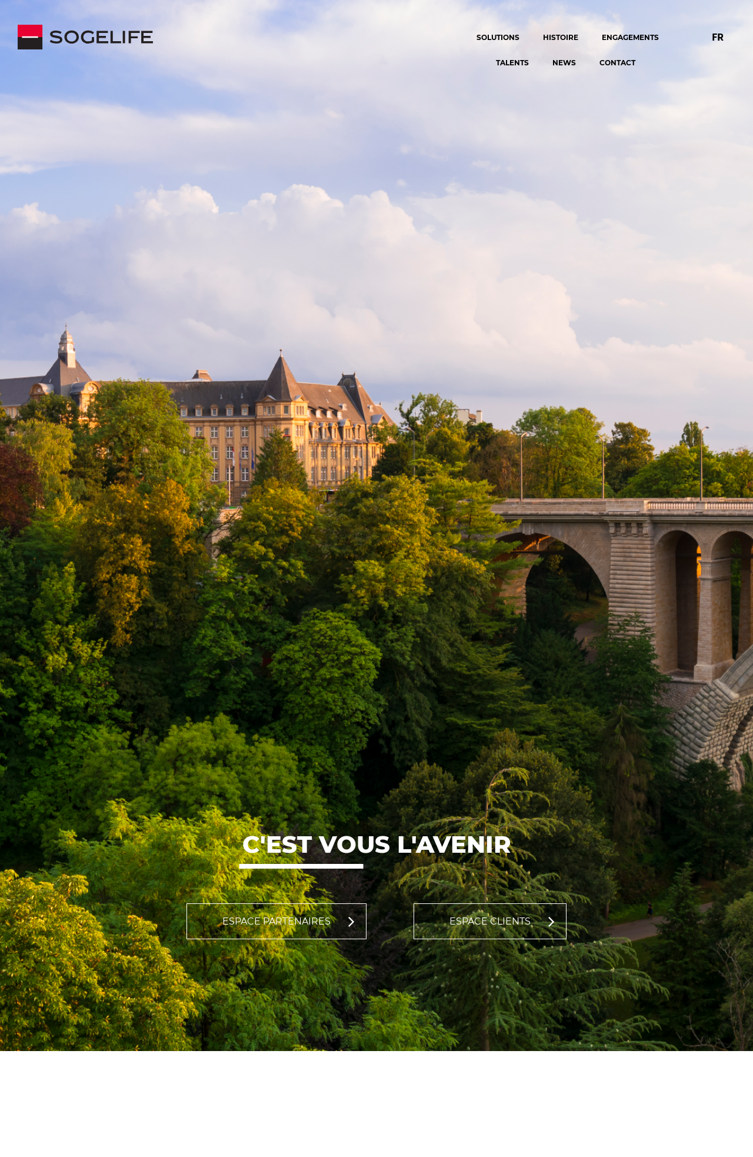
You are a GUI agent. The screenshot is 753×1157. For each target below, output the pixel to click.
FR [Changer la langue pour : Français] (718, 37)
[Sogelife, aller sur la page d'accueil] (229, 37)
